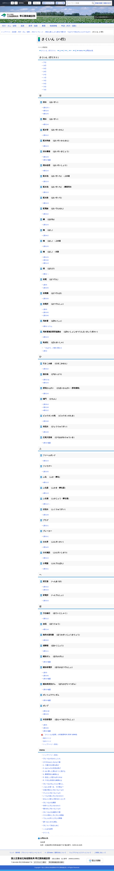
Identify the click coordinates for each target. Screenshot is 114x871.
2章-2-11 (46, 380)
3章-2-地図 (47, 160)
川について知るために (51, 825)
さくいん (46, 832)
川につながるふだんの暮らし (53, 784)
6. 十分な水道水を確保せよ (52, 780)
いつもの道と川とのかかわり (53, 796)
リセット (37, 3)
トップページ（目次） (51, 744)
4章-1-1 (45, 651)
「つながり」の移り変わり (52, 348)
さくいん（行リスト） (49, 50)
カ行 (44, 65)
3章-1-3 (45, 263)
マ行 (44, 80)
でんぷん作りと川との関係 (52, 818)
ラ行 (44, 87)
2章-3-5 (45, 288)
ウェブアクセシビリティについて (80, 852)
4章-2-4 (45, 111)
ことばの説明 (48, 829)
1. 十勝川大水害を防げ (51, 765)
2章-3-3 (45, 590)
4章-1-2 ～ (46, 504)
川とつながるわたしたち (51, 758)
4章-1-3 (45, 482)
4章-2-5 (45, 114)
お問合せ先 (89, 50)
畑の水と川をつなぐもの (51, 809)
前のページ (47, 738)
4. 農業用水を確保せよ (51, 774)
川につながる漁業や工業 (51, 812)
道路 (22, 26)
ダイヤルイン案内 (40, 862)
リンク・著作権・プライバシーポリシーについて (26, 852)
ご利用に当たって (100, 852)
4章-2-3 (45, 337)
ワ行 (44, 90)
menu (81, 50)
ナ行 (44, 74)
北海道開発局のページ (105, 17)
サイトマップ (49, 3)
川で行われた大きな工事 (51, 762)
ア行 (44, 62)
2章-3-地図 (47, 662)
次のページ (47, 741)
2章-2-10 (46, 711)
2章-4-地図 (47, 443)
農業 (44, 26)
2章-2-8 (45, 432)
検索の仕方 (107, 3)
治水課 (14, 32)
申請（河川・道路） (69, 26)
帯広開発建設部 (18, 16)
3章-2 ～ (46, 274)
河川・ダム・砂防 (9, 26)
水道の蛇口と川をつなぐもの (53, 790)
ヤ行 (44, 83)
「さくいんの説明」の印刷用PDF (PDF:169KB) (60, 734)
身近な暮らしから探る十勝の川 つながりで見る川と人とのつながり (68, 32)
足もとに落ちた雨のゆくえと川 (54, 799)
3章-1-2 (45, 618)
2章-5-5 (45, 640)
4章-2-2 (45, 410)
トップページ (5, 32)
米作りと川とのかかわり (51, 805)
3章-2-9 (45, 157)
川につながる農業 (49, 802)
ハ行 (44, 77)
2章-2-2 (45, 135)
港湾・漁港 (33, 26)
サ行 (44, 68)
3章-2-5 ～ (46, 108)
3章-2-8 (45, 407)
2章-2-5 (45, 246)
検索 (93, 3)
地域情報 (53, 26)
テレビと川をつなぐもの (51, 793)
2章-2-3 (45, 181)
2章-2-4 (45, 225)
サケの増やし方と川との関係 (53, 815)
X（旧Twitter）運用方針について (55, 852)
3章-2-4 (45, 393)
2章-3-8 (45, 421)
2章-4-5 (45, 547)
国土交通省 (95, 860)
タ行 (44, 71)
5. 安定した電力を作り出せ (52, 777)
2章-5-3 (45, 404)
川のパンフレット (37, 32)
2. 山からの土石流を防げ (52, 768)
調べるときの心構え (50, 822)
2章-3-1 (45, 526)
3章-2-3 (45, 146)
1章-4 (45, 351)
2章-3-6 (45, 260)
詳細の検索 (98, 3)
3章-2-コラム (47, 326)
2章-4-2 (45, 235)
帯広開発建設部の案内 (56, 862)
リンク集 (61, 3)
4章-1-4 (45, 629)
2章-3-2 (45, 214)
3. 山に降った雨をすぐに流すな (54, 771)
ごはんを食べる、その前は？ (53, 787)
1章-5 (45, 285)
